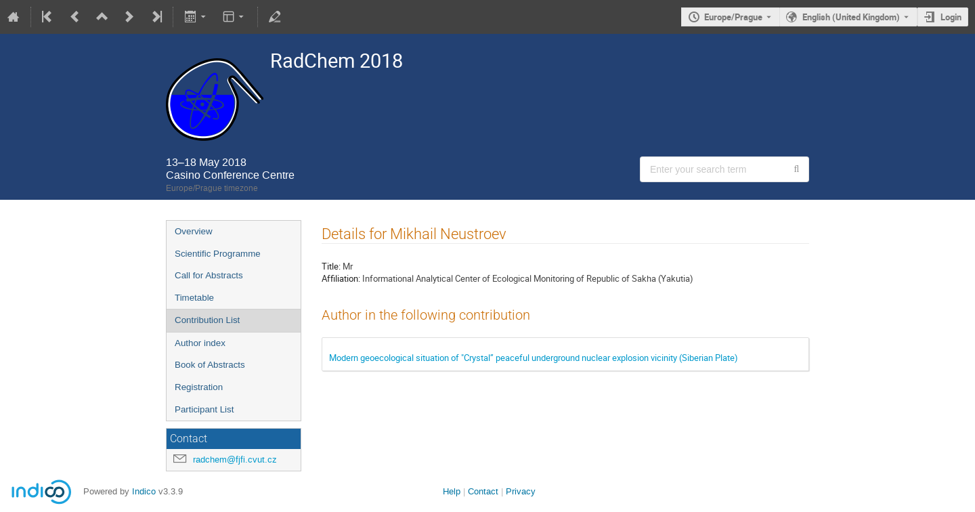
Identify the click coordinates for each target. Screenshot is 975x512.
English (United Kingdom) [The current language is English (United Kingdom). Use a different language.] (851, 17)
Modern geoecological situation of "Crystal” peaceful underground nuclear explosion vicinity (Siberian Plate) (533, 357)
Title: (331, 266)
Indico (144, 491)
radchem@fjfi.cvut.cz (235, 459)
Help (451, 491)
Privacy (521, 491)
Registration (199, 387)
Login (950, 17)
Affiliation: (341, 278)
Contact (483, 491)
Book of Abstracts (210, 365)
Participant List (204, 409)
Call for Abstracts (209, 275)
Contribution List (207, 320)
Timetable (194, 298)
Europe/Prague (733, 17)
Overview (194, 231)
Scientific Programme (218, 254)
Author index (200, 343)
